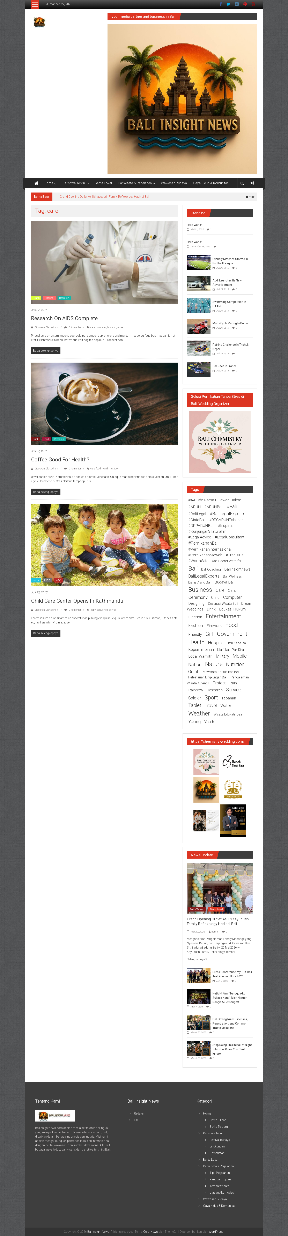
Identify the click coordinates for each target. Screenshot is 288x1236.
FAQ (136, 1120)
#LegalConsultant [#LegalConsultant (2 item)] (229, 537)
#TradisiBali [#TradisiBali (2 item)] (235, 555)
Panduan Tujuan (220, 1179)
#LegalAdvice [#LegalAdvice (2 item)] (199, 537)
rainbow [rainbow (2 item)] (195, 690)
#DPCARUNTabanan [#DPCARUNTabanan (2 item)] (226, 520)
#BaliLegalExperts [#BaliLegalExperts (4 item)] (227, 513)
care (92, 327)
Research (64, 297)
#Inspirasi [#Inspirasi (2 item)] (226, 525)
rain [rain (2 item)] (233, 683)
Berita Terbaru (197, 909)
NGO (58, 580)
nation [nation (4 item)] (194, 664)
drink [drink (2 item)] (211, 609)
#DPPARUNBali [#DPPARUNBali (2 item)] (201, 525)
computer (101, 327)
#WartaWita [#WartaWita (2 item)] (198, 561)
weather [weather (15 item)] (199, 713)
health (105, 468)
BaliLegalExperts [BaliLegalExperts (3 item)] (204, 576)
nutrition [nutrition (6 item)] (235, 664)
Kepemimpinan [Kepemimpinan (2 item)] (201, 649)
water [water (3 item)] (225, 705)
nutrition (114, 468)
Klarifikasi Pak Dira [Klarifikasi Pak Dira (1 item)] (230, 650)
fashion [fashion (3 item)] (195, 625)
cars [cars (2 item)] (232, 590)
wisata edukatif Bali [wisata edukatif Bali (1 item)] (228, 714)
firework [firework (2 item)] (214, 625)
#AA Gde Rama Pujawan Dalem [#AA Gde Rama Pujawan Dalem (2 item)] (214, 500)
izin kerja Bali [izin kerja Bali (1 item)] (237, 643)
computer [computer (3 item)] (232, 597)
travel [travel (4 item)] (211, 705)
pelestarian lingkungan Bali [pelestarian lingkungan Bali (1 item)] (207, 677)
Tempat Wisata (219, 1186)
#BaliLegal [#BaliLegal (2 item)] (197, 514)
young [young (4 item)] (194, 721)
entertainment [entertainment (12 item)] (223, 616)
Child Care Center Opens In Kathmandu (77, 601)
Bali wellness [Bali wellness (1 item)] (232, 576)
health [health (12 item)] (196, 642)
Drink (35, 439)
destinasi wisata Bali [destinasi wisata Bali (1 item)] (223, 604)
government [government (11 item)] (232, 633)
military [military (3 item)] (222, 656)
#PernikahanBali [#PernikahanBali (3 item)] (203, 543)
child (105, 609)
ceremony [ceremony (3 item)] (198, 597)
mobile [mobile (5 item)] (240, 656)
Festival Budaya (220, 1139)
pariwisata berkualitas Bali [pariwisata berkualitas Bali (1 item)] (220, 672)
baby (93, 609)
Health (36, 297)
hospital (111, 327)
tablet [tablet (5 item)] (194, 705)
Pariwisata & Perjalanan (135, 183)
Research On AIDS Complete (64, 318)
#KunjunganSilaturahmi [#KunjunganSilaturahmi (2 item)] (207, 531)
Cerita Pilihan (218, 1120)
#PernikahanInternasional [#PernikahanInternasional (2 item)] (210, 549)
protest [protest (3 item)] (219, 682)
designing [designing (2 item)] (196, 603)
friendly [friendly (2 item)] (195, 634)
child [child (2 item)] (215, 597)
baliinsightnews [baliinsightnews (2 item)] (237, 569)
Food (46, 439)
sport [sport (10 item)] (211, 697)
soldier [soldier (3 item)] (194, 698)
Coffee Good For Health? (60, 459)
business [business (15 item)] (200, 589)
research (121, 327)
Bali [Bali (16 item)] (193, 568)
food (98, 468)
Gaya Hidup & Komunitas (211, 183)
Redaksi (139, 1113)
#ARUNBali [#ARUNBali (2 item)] (213, 507)
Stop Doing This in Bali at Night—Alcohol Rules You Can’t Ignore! (232, 1049)
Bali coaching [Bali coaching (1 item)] (211, 569)
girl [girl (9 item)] (209, 634)
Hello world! (194, 224)
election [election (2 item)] (195, 617)
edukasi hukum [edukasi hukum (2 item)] (232, 609)
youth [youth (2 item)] (209, 722)
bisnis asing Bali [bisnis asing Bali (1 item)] (199, 582)
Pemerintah (217, 1153)
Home (48, 183)
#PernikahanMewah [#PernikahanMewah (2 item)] (205, 555)
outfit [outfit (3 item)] (193, 671)
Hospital (49, 297)
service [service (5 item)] (233, 690)
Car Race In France (225, 366)
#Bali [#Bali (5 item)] (232, 506)
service (112, 609)
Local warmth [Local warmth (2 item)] (200, 656)
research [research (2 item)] (215, 690)
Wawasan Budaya (174, 183)
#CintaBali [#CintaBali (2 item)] (197, 520)
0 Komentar (72, 327)
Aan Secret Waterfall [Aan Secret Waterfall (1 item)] (227, 561)
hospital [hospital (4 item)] (216, 642)
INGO (47, 580)
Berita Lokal (103, 183)
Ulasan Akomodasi (222, 1192)
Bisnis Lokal (216, 909)
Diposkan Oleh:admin (46, 327)
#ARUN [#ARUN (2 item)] (194, 507)
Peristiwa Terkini (74, 183)
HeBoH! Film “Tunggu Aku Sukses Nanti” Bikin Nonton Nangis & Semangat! (230, 998)
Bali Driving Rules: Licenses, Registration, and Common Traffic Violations (230, 1023)
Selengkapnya (197, 959)
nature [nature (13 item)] (214, 664)
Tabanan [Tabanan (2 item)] (228, 698)
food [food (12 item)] (231, 625)
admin (215, 931)
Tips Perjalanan (220, 1172)
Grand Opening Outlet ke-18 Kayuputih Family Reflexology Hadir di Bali (104, 196)
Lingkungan (217, 1146)
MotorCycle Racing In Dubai (230, 323)
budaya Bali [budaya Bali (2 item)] (225, 582)
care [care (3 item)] (220, 590)
